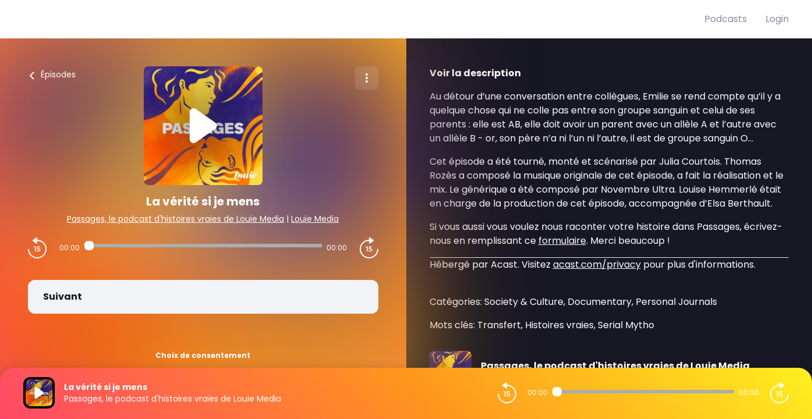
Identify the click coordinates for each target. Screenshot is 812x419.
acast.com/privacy (597, 264)
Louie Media (315, 219)
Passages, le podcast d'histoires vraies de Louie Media (175, 219)
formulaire (562, 240)
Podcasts (725, 19)
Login (777, 19)
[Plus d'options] (366, 78)
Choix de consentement (202, 355)
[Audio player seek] (203, 245)
